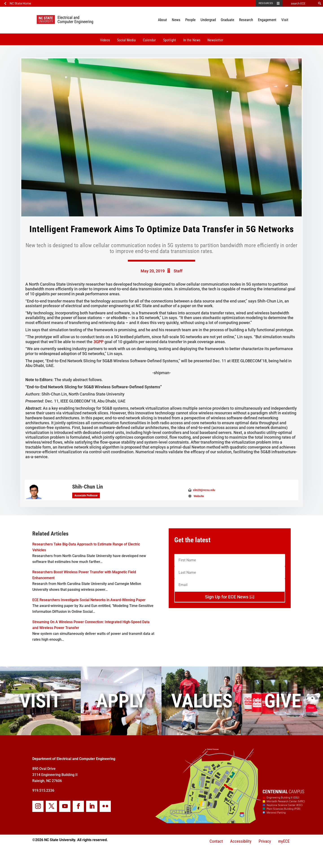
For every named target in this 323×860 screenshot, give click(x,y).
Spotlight (169, 40)
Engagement (267, 20)
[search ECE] (299, 3)
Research (246, 20)
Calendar (149, 40)
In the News (191, 40)
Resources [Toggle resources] (266, 3)
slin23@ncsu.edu (204, 490)
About (162, 20)
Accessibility (240, 841)
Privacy (265, 841)
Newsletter (215, 40)
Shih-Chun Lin (87, 487)
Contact (216, 841)
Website (199, 496)
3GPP (98, 341)
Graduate (227, 20)
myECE (284, 841)
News (176, 20)
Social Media (126, 40)
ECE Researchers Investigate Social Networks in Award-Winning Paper (89, 600)
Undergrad (208, 20)
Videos (105, 40)
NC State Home (20, 3)
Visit (284, 20)
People (190, 20)
